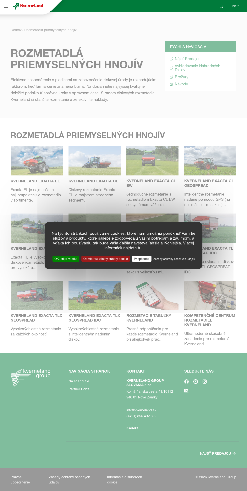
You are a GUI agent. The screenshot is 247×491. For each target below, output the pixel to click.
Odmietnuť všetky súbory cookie (105, 258)
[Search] (221, 6)
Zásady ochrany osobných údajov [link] (174, 258)
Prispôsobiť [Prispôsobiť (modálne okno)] (142, 258)
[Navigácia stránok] (6, 6)
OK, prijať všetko (65, 258)
